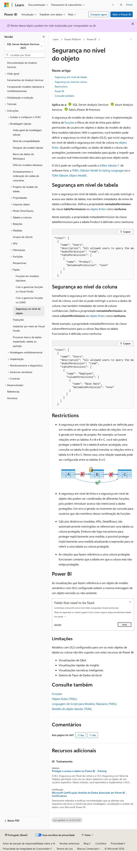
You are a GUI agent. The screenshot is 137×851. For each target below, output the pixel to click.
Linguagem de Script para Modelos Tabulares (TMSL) (84, 704)
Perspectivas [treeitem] (19, 263)
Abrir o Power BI (122, 14)
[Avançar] (113, 4)
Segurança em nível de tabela (71, 77)
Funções (57, 694)
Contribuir (100, 843)
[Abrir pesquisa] (121, 5)
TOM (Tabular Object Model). (69, 175)
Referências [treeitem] (13, 391)
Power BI (91, 39)
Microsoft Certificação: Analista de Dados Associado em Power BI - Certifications (89, 794)
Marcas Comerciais (87, 848)
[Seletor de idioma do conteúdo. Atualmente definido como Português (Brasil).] (16, 835)
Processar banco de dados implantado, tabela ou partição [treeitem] (27, 341)
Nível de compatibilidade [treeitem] (26, 141)
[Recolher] (43, 36)
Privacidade (117, 843)
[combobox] (24, 46)
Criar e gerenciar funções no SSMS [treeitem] (29, 300)
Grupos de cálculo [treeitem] (23, 237)
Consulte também (64, 95)
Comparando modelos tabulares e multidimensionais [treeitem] (25, 89)
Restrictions (61, 86)
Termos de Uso (65, 848)
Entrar (129, 4)
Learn (56, 39)
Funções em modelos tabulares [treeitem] (27, 278)
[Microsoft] (6, 5)
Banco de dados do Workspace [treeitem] (23, 156)
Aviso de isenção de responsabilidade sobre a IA (29, 843)
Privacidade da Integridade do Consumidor (26, 848)
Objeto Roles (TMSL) (64, 699)
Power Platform (72, 39)
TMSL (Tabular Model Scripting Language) (98, 170)
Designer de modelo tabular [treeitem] (28, 147)
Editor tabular (108, 165)
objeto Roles (98, 209)
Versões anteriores (69, 843)
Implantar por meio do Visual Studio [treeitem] (29, 328)
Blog (86, 843)
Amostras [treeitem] (12, 398)
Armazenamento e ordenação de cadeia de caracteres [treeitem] (26, 176)
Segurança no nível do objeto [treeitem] (28, 311)
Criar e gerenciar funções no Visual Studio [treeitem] (29, 289)
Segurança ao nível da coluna (71, 82)
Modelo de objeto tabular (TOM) (72, 709)
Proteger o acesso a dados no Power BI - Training (79, 771)
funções (69, 122)
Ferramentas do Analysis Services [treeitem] (25, 80)
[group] (93, 257)
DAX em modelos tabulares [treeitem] (27, 165)
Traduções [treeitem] (18, 319)
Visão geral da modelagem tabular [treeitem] (27, 132)
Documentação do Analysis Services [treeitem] (22, 65)
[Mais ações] (131, 39)
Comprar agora (98, 14)
